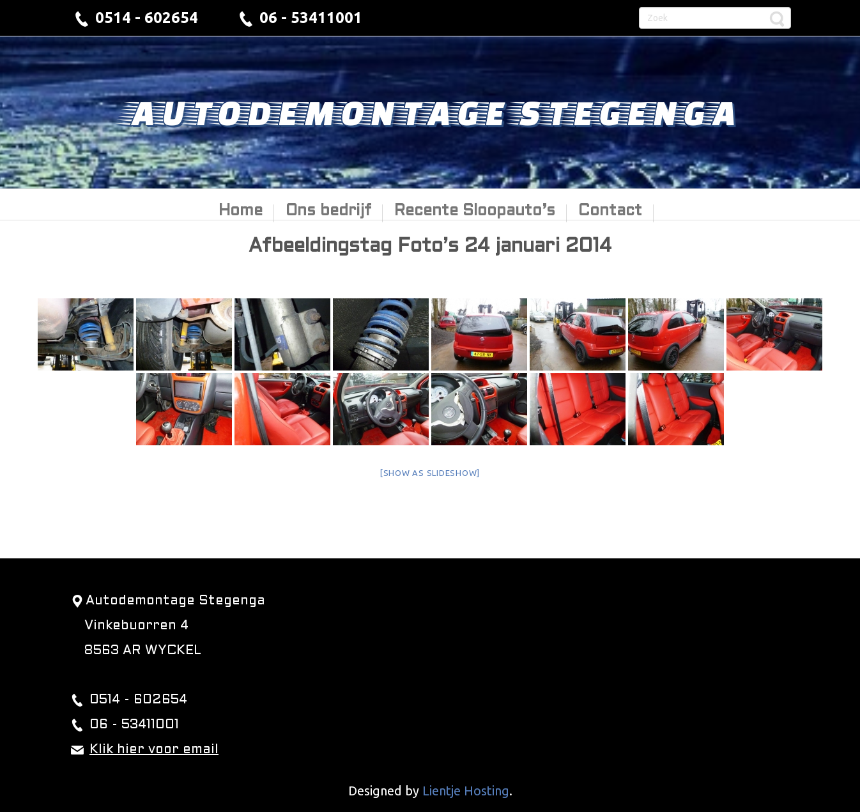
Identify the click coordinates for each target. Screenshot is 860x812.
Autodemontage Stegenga (430, 112)
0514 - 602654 (146, 17)
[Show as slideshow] (430, 472)
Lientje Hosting (465, 790)
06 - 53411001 (310, 17)
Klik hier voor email (154, 750)
